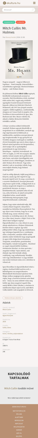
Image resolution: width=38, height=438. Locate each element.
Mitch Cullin (7, 309)
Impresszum (19, 420)
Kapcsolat (19, 424)
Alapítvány (19, 417)
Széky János (7, 327)
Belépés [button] (19, 436)
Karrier (19, 430)
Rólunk (19, 414)
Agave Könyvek (8, 315)
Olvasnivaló (9, 22)
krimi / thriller (7, 334)
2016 (4, 321)
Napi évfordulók (19, 411)
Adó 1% (19, 433)
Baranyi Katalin (11, 37)
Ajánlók (20, 22)
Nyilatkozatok (19, 427)
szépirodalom (18, 334)
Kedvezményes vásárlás (13, 298)
